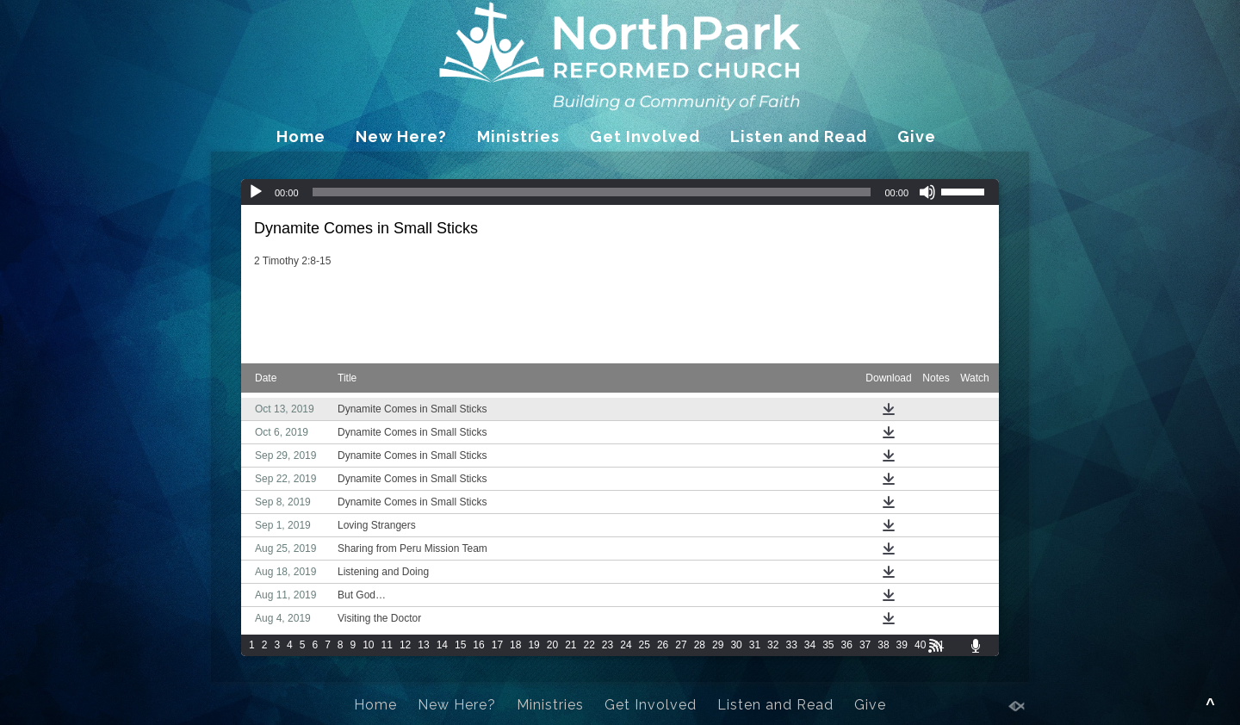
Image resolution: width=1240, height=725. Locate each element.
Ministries (518, 136)
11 (387, 645)
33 (791, 645)
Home (301, 136)
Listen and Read (798, 136)
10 (368, 645)
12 (405, 645)
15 (460, 645)
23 (607, 645)
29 (717, 645)
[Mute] (927, 192)
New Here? (401, 136)
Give (916, 136)
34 (809, 645)
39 (902, 645)
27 (680, 645)
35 (828, 645)
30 (735, 645)
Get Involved (645, 136)
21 (570, 645)
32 (772, 645)
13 (423, 645)
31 (754, 645)
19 (533, 645)
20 (552, 645)
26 (662, 645)
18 (515, 645)
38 (883, 645)
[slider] (592, 192)
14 (442, 645)
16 (478, 645)
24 (625, 645)
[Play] (255, 192)
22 (589, 645)
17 (497, 645)
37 (865, 645)
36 (846, 645)
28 (699, 645)
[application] (620, 192)
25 (644, 645)
